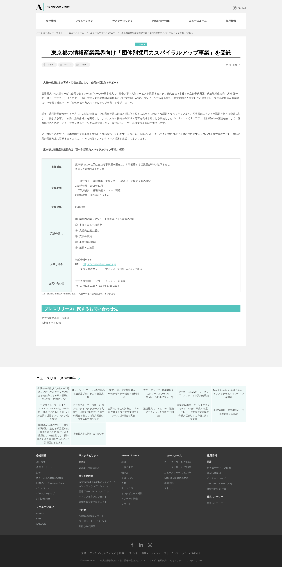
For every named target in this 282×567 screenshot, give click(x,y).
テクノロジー (128, 488)
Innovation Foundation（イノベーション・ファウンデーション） (97, 484)
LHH (38, 518)
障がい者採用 (214, 473)
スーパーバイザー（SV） (220, 483)
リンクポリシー (194, 560)
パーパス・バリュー (46, 488)
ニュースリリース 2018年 (102, 33)
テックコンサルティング (102, 553)
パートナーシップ (45, 493)
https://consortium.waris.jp (99, 264)
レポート (126, 504)
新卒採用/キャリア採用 (219, 467)
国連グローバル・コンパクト (94, 491)
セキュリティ (176, 560)
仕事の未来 (127, 467)
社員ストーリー (215, 502)
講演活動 (169, 483)
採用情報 (212, 455)
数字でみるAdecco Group (49, 478)
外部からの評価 (87, 526)
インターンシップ (216, 478)
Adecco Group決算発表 (176, 478)
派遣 (83, 553)
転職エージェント (128, 553)
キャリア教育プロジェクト (93, 496)
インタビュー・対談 (131, 493)
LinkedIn (141, 544)
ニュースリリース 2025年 (177, 467)
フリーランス (171, 553)
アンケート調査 (129, 498)
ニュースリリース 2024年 (177, 472)
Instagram (150, 544)
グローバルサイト (191, 553)
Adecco (40, 513)
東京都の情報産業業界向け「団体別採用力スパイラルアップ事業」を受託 (157, 33)
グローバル (127, 478)
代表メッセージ (44, 467)
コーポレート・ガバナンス (93, 521)
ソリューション (45, 506)
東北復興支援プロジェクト (93, 502)
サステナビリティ (89, 455)
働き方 (124, 472)
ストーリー (170, 488)
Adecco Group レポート (91, 516)
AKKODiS (41, 523)
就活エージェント (151, 553)
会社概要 (41, 462)
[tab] (51, 21)
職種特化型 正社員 (216, 488)
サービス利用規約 (158, 560)
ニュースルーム (76, 33)
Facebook (132, 544)
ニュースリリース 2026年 (177, 462)
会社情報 (41, 455)
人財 (123, 483)
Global (242, 8)
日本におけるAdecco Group (50, 483)
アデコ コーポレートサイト (49, 33)
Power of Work (130, 455)
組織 (123, 462)
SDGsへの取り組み (89, 467)
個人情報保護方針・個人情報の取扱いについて (123, 560)
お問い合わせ (43, 498)
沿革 (38, 472)
